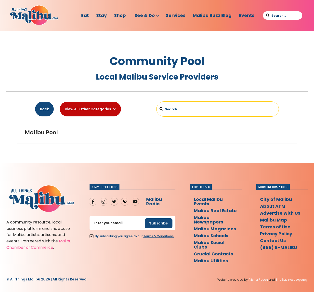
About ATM (272, 206)
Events (246, 15)
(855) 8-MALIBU (278, 247)
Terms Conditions (158, 236)
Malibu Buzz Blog (212, 15)
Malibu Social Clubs (209, 244)
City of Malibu (276, 199)
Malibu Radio (154, 201)
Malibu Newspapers (208, 219)
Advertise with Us (280, 213)
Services (175, 15)
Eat (85, 15)
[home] (33, 15)
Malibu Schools (211, 236)
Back (44, 109)
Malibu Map (273, 220)
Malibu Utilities (211, 261)
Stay (101, 15)
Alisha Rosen (258, 280)
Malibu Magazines (215, 229)
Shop (120, 15)
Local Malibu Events (208, 201)
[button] (147, 15)
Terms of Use (275, 227)
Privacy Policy (276, 234)
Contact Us (273, 240)
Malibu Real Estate (215, 211)
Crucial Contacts (213, 254)
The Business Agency (292, 280)
